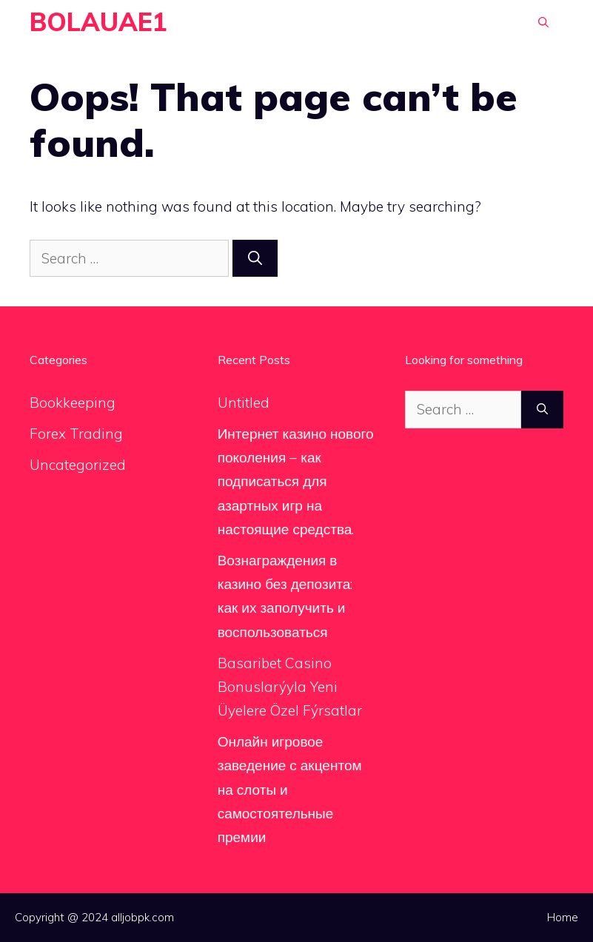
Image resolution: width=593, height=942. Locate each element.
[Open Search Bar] (543, 22)
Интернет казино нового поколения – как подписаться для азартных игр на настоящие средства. (296, 481)
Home (562, 917)
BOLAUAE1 (98, 22)
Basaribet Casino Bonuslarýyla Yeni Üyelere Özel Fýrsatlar (290, 687)
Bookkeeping (72, 402)
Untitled (243, 402)
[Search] (255, 258)
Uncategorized (78, 465)
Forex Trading (76, 434)
